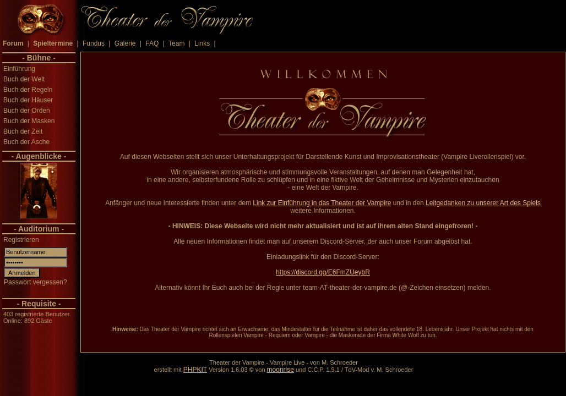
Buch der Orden (26, 110)
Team (176, 43)
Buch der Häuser (28, 100)
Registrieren (21, 240)
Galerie (125, 43)
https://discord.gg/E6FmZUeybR (323, 272)
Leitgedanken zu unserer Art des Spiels (483, 203)
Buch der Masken (29, 121)
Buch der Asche (26, 142)
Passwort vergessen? (35, 282)
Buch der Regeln (27, 90)
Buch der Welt (24, 79)
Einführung (19, 69)
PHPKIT (195, 369)
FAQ (152, 43)
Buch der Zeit (22, 131)
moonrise (280, 369)
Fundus (94, 43)
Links (202, 43)
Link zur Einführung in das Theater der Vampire (322, 203)
